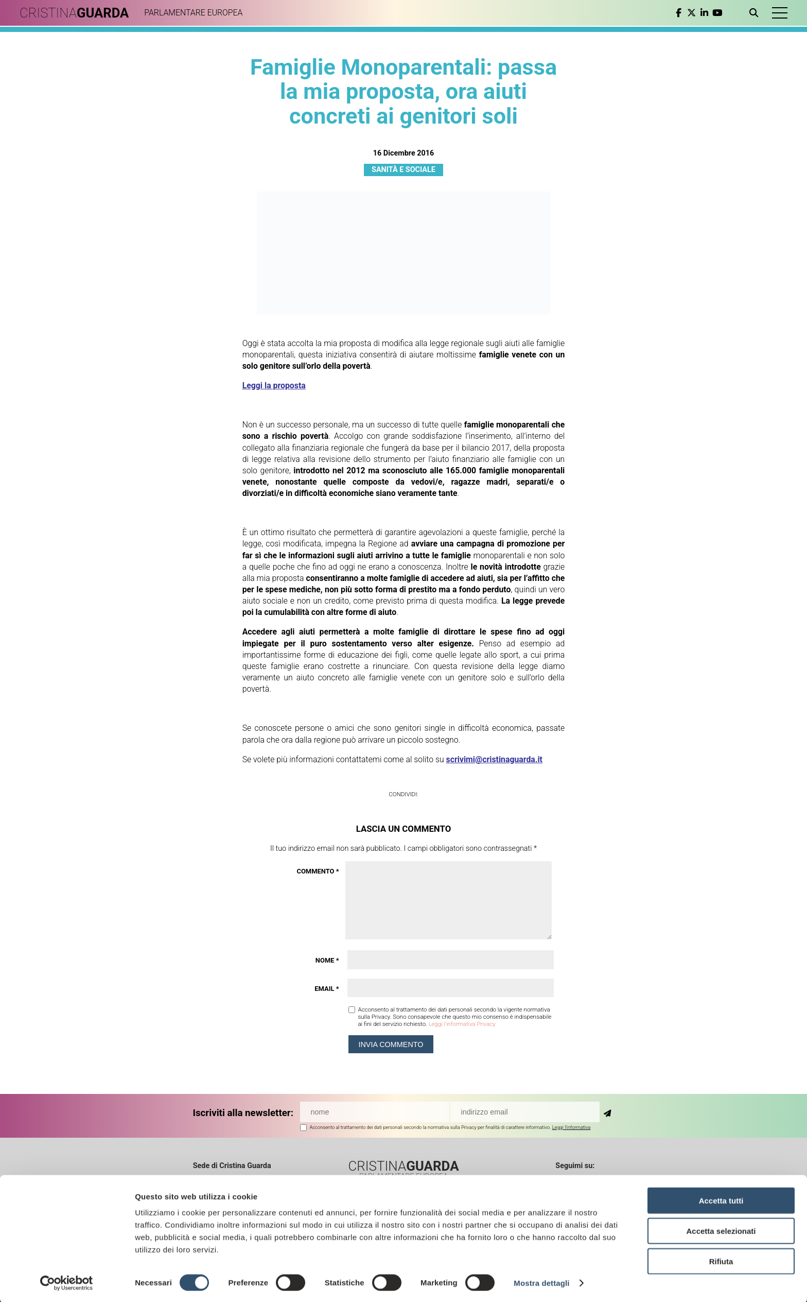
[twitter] (689, 13)
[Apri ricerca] (754, 13)
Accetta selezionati (721, 1229)
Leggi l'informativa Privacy (462, 1023)
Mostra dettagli (541, 1281)
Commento (317, 871)
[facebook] (677, 13)
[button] (779, 13)
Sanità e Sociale (403, 169)
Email (326, 988)
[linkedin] (702, 13)
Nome (327, 960)
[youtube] (715, 13)
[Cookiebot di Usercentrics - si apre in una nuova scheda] (67, 1282)
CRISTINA (76, 13)
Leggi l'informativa (571, 1127)
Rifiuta (721, 1260)
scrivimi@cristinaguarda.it (494, 759)
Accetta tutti (721, 1199)
